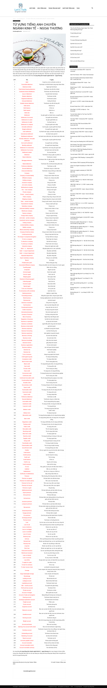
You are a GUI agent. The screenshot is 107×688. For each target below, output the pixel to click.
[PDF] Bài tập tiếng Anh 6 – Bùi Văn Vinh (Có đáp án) (81, 255)
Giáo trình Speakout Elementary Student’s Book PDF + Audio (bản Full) (81, 78)
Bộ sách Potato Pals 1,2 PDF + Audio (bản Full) (81, 106)
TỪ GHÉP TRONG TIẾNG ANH (58, 662)
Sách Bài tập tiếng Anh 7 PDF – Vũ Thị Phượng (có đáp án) (82, 236)
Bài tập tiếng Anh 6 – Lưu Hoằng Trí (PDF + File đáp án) (81, 288)
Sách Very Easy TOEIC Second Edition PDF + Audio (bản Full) (80, 124)
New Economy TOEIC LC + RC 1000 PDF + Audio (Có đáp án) (81, 213)
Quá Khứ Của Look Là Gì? (76, 47)
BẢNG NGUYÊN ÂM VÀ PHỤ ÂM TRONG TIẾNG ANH (25, 663)
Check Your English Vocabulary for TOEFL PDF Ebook (81, 166)
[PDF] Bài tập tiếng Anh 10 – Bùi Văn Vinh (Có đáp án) (82, 250)
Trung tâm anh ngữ (54, 8)
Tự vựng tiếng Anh (21, 18)
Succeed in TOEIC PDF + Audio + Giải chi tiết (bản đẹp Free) (82, 194)
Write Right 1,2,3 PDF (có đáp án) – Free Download (79, 110)
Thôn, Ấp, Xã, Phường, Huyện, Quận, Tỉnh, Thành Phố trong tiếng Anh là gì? (81, 28)
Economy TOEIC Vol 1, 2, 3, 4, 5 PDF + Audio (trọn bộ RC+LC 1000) (82, 204)
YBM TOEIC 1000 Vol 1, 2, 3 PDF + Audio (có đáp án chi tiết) (81, 185)
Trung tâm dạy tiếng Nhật (88, 686)
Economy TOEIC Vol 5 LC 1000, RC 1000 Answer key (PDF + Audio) (81, 180)
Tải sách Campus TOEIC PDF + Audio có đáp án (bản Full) (81, 132)
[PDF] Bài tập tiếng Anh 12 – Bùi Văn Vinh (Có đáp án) (82, 241)
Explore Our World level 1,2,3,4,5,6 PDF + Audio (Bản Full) (81, 92)
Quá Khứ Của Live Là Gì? (76, 43)
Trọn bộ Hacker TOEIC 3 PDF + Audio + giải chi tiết (82, 154)
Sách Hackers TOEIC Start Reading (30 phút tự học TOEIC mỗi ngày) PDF (81, 150)
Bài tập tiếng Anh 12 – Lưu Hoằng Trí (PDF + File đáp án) (81, 293)
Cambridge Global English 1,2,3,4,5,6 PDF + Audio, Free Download (82, 218)
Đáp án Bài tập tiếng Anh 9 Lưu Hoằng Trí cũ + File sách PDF (82, 274)
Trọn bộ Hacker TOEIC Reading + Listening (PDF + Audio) (82, 158)
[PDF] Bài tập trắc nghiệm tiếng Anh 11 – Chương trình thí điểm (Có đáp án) (82, 227)
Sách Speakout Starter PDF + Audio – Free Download (80, 83)
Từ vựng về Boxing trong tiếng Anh (78, 40)
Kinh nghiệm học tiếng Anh (63, 686)
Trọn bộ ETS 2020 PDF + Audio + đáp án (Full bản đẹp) (82, 189)
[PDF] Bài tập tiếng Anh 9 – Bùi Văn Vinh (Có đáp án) (81, 260)
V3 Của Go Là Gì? (74, 36)
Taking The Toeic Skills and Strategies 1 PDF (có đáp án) (81, 199)
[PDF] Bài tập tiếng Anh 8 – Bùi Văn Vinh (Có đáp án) (81, 265)
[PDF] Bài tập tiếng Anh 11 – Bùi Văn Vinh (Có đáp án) (82, 246)
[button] (92, 8)
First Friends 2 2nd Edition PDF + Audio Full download (80, 70)
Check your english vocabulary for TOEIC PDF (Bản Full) (81, 171)
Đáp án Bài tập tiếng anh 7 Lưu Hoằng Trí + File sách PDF (81, 279)
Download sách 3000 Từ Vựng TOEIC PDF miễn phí (81, 137)
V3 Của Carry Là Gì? (75, 57)
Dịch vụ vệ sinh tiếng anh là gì (77, 61)
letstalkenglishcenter (17, 31)
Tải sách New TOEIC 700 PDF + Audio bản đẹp (81, 128)
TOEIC (78, 8)
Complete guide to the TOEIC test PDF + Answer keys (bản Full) (81, 175)
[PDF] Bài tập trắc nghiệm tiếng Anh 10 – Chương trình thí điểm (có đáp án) (82, 232)
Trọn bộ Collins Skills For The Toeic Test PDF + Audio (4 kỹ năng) (81, 115)
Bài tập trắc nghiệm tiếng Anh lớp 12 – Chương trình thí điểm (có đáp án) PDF (81, 222)
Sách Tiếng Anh (41, 8)
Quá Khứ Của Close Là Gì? (76, 54)
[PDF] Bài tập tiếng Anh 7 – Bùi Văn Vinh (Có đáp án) (81, 269)
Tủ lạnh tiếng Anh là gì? (75, 33)
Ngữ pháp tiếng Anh (69, 8)
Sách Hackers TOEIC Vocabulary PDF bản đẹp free (82, 162)
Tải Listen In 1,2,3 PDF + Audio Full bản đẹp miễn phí (81, 102)
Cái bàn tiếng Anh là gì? (75, 50)
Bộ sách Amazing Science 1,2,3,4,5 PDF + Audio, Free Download (81, 97)
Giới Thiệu (32, 8)
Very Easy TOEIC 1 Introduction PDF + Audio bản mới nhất (81, 119)
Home (14, 18)
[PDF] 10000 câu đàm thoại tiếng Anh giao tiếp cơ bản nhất (82, 208)
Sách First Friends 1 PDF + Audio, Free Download (81, 74)
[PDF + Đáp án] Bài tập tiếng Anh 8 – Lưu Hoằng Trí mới (81, 283)
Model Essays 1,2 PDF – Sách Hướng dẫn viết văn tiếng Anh (82, 88)
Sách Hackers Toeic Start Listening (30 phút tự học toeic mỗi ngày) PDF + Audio (81, 145)
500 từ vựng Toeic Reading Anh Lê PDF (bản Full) (82, 141)
